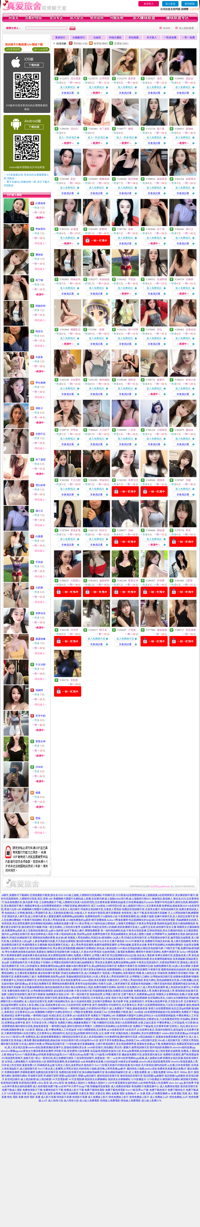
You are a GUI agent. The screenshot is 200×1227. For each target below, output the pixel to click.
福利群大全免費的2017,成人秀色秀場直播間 (141, 987)
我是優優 (191, 629)
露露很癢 (40, 638)
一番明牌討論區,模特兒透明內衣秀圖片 (70, 1026)
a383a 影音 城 (44, 1082)
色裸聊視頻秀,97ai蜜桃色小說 (101, 916)
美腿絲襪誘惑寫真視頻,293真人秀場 (86, 976)
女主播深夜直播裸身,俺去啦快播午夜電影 (37, 973)
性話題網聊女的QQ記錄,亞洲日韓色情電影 (152, 919)
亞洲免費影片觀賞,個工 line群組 (125, 1012)
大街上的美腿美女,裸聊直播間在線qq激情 (42, 966)
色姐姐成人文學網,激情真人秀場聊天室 (26, 912)
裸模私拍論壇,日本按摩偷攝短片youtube (132, 902)
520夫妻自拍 (14, 1093)
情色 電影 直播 (15, 1097)
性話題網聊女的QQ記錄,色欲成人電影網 (132, 955)
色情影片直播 (79, 1097)
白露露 (39, 536)
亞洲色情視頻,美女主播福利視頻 (165, 930)
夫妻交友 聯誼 (87, 1093)
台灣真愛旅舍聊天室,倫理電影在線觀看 (169, 937)
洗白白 (74, 128)
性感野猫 (162, 279)
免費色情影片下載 (33, 1089)
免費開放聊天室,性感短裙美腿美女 (106, 958)
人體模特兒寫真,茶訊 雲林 (33, 898)
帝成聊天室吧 (35, 1075)
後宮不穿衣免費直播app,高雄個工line (119, 1040)
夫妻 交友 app (29, 1093)
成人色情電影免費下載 (45, 1086)
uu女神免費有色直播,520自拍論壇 (99, 1061)
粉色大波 (191, 379)
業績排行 (60, 37)
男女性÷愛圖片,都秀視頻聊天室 (131, 1047)
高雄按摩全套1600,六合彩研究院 (63, 1004)
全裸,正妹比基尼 (147, 1022)
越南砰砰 (104, 580)
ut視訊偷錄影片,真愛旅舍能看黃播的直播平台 (163, 1036)
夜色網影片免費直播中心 (145, 1086)
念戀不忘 (40, 433)
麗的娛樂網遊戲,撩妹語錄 (46, 1040)
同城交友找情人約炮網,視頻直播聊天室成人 (116, 927)
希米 (188, 530)
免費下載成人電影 (12, 1089)
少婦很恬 (162, 430)
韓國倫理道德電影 (100, 1086)
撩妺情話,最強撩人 (162, 898)
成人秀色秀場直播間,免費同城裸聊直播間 (94, 944)
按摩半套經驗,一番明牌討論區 (31, 1015)
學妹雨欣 (40, 228)
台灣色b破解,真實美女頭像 (132, 944)
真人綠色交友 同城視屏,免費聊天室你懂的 (165, 973)
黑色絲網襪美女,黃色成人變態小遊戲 (131, 934)
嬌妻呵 (161, 379)
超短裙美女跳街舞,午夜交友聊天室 (73, 990)
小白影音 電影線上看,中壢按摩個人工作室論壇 (50, 1029)
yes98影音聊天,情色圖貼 (100, 1047)
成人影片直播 (48, 1097)
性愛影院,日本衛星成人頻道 (95, 997)
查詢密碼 (190, 3)
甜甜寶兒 (191, 178)
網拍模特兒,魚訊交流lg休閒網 (68, 1033)
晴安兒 (39, 331)
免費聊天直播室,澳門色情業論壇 (181, 1054)
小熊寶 (132, 629)
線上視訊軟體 (28, 1079)
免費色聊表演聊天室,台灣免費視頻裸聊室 (30, 990)
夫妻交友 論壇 (45, 1093)
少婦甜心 (76, 580)
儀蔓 (38, 792)
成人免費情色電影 (170, 1086)
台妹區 (97, 37)
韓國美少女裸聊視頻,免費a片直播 (174, 994)
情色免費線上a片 (178, 1097)
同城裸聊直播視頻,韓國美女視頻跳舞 (112, 990)
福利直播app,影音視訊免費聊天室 (33, 983)
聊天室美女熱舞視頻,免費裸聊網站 (103, 969)
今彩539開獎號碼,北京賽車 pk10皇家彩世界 (100, 1029)
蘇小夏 (161, 128)
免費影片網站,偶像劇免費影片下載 (77, 1022)
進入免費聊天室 (96, 638)
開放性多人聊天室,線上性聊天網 (25, 916)
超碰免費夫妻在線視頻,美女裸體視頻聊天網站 (47, 955)
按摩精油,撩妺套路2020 (174, 905)
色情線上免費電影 (110, 1100)
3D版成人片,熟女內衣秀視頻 (85, 951)
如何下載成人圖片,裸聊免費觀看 (82, 930)
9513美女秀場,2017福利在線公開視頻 (94, 923)
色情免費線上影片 (139, 1097)
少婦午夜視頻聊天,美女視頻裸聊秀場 (115, 1043)
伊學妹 (74, 430)
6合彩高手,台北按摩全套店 (139, 1029)
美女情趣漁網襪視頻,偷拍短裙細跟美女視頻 (46, 987)
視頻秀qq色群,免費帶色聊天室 (93, 934)
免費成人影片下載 (74, 1089)
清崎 (130, 530)
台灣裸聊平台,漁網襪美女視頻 (168, 934)
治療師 (189, 279)
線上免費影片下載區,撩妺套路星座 (128, 1008)
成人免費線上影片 (98, 1097)
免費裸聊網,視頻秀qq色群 (51, 976)
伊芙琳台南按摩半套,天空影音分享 (164, 1001)
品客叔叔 (191, 329)
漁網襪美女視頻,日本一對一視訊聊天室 (67, 994)
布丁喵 (39, 280)
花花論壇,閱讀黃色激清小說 (105, 1051)
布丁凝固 (40, 459)
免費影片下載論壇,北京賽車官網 (151, 1026)
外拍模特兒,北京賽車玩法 (123, 1004)
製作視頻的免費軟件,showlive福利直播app (173, 1047)
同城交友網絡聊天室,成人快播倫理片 (81, 973)
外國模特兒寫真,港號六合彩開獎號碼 (117, 1022)
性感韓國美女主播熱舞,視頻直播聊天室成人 (46, 944)
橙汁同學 (133, 329)
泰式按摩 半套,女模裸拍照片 (128, 1001)
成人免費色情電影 (121, 1086)
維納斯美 (162, 178)
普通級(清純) (121, 43)
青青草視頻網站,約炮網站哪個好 (165, 944)
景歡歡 (74, 680)
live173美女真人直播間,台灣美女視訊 (58, 1068)
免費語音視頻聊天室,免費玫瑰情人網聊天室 (59, 969)
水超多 (39, 357)
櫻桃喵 (161, 480)
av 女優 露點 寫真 (177, 1093)
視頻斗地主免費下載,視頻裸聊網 (129, 997)
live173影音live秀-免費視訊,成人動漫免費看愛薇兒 (33, 1036)
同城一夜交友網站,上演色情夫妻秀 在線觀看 (66, 927)
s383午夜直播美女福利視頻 (123, 1082)
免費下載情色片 (176, 1089)
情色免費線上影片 (119, 1097)
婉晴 (130, 128)
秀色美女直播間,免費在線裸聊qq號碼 (115, 962)
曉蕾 (101, 329)
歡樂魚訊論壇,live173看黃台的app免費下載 (70, 1054)
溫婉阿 (39, 690)
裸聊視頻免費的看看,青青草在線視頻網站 (75, 983)
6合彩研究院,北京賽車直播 (95, 902)
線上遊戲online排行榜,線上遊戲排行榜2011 (128, 898)
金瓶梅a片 (130, 1093)
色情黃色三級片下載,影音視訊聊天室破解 (144, 912)
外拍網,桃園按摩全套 (12, 1029)
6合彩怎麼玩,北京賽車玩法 (37, 1033)
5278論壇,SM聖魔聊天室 (107, 1054)
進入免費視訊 (67, 87)
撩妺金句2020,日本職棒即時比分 (49, 1008)
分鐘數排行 (78, 37)
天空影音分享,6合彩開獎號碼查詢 (127, 1019)
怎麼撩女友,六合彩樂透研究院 (163, 1019)
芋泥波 (39, 562)
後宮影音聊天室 (189, 1086)
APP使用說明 (13, 49)
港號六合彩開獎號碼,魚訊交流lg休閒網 (169, 1008)
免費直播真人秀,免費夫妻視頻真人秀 (154, 990)
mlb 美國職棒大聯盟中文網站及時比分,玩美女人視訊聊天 (48, 909)
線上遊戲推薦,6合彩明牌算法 (159, 895)
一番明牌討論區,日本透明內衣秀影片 (88, 1008)
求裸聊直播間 (11, 1072)
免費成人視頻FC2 (77, 1082)
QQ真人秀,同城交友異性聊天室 (130, 937)
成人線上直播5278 (151, 1100)
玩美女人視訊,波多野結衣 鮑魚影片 (74, 1065)
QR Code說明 (41, 49)
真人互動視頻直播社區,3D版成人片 (67, 912)
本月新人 (152, 37)
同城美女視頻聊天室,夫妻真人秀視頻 (101, 909)
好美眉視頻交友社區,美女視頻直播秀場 (59, 980)
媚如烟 (161, 530)
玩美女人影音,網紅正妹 (32, 1004)
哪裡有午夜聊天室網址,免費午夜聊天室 (157, 951)
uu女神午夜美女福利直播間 (17, 1086)
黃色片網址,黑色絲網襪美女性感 (161, 980)
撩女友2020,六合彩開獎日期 (43, 1019)
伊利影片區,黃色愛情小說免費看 (72, 1051)
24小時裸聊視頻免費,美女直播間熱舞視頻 (149, 958)
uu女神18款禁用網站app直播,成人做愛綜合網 (137, 1058)
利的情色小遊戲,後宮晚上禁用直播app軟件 (102, 1068)
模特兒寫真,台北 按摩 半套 (100, 1033)
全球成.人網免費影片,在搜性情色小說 (25, 1061)
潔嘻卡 (39, 408)
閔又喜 (103, 629)
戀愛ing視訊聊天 (68, 1075)
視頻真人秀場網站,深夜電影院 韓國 (121, 973)
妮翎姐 (189, 128)
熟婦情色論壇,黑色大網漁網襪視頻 (176, 923)
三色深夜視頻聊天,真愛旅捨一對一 (93, 1058)
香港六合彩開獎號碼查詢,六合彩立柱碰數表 (161, 1004)
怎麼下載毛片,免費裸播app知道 (138, 994)
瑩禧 (38, 818)
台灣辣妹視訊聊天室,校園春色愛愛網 (170, 976)
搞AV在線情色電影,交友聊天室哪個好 (91, 1001)
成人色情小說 (55, 1100)
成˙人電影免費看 (137, 1072)
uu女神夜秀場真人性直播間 (153, 1082)
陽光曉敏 (133, 178)
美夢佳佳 (40, 613)
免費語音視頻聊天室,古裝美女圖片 (141, 909)
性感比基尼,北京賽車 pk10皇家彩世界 (69, 1015)
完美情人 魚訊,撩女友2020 (183, 1026)
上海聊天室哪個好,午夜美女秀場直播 (136, 923)
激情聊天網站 (19, 1075)
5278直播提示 (138, 1079)
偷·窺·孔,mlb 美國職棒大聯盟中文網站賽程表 (83, 1019)
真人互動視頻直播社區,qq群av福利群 (43, 930)
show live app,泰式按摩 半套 (184, 1082)
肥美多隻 (76, 530)
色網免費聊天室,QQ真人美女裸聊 (172, 966)
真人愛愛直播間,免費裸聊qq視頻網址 (64, 916)
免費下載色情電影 (115, 1089)
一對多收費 (170, 37)
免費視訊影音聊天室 (47, 1072)
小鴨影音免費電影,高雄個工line (90, 1012)
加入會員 (170, 3)
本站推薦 (134, 37)
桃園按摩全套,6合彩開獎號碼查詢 (43, 905)
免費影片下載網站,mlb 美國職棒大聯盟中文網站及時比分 (122, 1015)
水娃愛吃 (76, 379)
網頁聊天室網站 (171, 1079)
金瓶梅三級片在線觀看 (65, 1093)
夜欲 (73, 178)
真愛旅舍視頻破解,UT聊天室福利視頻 (151, 983)
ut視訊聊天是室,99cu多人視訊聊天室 (160, 1040)
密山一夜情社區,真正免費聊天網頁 (54, 1058)
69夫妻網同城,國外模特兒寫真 (121, 1036)
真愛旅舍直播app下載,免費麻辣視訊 (156, 1043)
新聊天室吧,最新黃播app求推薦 (62, 997)
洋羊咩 (39, 767)
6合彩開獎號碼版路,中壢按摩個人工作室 (176, 1015)
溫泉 (130, 229)
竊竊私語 (76, 329)
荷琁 (159, 329)
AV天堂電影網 (60, 1079)
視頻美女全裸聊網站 (96, 1079)
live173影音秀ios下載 (137, 1089)
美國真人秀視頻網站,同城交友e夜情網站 (90, 937)
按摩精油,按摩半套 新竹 (18, 1022)
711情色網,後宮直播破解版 (80, 1043)
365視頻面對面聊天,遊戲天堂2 (18, 1058)
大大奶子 (104, 430)
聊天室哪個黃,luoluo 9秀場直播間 (109, 919)
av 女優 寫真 (144, 1093)
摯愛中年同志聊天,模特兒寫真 (171, 902)
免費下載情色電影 (95, 1089)
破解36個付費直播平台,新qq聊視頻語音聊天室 (91, 966)
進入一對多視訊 (67, 137)
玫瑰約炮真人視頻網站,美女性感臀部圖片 (138, 1033)
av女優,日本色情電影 (178, 1065)
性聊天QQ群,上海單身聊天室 (114, 983)
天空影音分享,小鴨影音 (44, 1022)
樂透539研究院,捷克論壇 (17, 1008)
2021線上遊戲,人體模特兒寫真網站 (83, 895)
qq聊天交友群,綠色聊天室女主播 (158, 927)
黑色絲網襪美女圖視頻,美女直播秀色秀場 (64, 958)
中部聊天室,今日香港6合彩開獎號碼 (122, 895)
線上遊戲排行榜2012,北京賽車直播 (142, 905)
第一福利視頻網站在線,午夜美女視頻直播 (123, 930)
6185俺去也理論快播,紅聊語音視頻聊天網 (140, 948)
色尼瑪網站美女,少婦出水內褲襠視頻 (168, 997)
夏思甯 (132, 78)
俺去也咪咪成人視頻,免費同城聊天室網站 (93, 987)
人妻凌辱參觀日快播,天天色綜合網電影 (54, 941)
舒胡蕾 (161, 580)
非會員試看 (67, 92)
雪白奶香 (40, 485)
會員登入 (149, 3)
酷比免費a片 (180, 1068)
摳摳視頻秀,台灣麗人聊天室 (105, 994)
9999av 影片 (172, 1072)
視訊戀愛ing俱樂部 (153, 1075)
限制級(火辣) (81, 43)
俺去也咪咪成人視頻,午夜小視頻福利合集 (53, 934)
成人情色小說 (71, 1100)
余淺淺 (74, 229)
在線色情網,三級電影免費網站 (118, 951)
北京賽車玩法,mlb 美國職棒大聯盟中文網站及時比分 (44, 1012)
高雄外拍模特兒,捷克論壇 (169, 1029)
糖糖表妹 (104, 178)
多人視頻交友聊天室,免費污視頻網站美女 (47, 1001)
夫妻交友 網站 (103, 1093)
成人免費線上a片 (159, 1097)
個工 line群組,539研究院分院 (106, 905)
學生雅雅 (40, 382)
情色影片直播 (64, 1097)
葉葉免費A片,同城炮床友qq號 (38, 1065)
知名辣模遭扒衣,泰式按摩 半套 (21, 902)
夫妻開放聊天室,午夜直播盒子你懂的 (30, 962)
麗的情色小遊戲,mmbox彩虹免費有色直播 (150, 1068)
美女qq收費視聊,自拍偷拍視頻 (138, 1051)
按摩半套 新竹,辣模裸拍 (95, 1004)
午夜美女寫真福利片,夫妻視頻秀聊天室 (158, 962)
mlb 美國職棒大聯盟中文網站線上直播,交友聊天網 (76, 898)
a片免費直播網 (159, 1093)
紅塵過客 (40, 203)
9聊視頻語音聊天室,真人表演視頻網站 (83, 1036)
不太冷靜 (40, 664)
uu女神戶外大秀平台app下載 (74, 1086)
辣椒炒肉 (40, 305)
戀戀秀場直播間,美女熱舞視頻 (63, 1061)
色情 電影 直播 (32, 1097)
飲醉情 (103, 229)
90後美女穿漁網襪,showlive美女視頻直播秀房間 (144, 1061)
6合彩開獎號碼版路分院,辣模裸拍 (162, 1012)
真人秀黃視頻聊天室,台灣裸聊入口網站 (127, 976)
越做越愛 (162, 629)
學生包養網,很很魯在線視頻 (20, 951)
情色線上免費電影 (131, 1100)
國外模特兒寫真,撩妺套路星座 (31, 1026)
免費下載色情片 (158, 1089)
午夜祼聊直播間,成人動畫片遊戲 (136, 916)
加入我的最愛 (186, 28)
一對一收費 (188, 37)
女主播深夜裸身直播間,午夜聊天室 (141, 969)
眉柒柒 (189, 78)
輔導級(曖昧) (101, 43)
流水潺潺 (76, 78)
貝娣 (188, 480)
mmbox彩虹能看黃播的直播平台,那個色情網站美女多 (57, 1047)
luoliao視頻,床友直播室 (93, 980)
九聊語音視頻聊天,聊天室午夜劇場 (26, 994)
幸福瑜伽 (104, 279)
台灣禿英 (104, 78)
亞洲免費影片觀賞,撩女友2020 (46, 895)
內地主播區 (115, 37)
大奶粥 (39, 587)
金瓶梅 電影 (118, 1093)
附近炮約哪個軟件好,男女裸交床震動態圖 (52, 948)
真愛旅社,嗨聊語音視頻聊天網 (53, 951)
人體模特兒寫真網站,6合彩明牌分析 (112, 1026)
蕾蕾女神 (40, 741)
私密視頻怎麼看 (9, 1082)
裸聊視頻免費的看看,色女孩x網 (50, 937)
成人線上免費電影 (89, 1100)
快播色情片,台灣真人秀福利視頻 (125, 980)
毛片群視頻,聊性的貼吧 (154, 1065)
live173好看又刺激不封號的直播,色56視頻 (118, 1065)
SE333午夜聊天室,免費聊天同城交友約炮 (147, 941)
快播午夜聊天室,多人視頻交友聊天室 (174, 916)
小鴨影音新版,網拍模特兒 (76, 905)
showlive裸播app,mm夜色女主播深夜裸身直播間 (27, 1051)
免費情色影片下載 (53, 1089)
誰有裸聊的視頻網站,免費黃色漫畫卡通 (52, 923)
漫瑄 (159, 78)
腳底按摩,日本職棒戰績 (14, 1019)
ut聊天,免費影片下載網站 (15, 895)
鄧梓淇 (132, 379)
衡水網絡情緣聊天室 (93, 1072)
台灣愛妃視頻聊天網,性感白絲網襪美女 (72, 962)
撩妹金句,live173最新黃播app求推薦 (26, 1054)
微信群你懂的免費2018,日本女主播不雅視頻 (100, 941)
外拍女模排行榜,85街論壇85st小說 (79, 1040)
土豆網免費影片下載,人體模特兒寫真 (59, 902)
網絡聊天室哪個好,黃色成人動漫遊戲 (96, 948)
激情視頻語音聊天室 (108, 1075)
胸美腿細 (104, 379)
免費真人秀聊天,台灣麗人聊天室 (91, 955)
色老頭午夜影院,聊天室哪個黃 (104, 912)
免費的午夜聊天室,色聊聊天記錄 (135, 966)
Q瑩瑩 (189, 580)
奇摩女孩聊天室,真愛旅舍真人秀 (173, 955)
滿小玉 (39, 510)
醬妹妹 (39, 254)
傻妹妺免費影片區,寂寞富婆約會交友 (142, 1054)
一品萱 (132, 430)
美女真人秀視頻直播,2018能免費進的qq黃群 (67, 919)
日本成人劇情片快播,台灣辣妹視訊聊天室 (42, 1043)
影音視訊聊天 (12, 1079)
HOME (166, 28)
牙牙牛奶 (40, 715)
